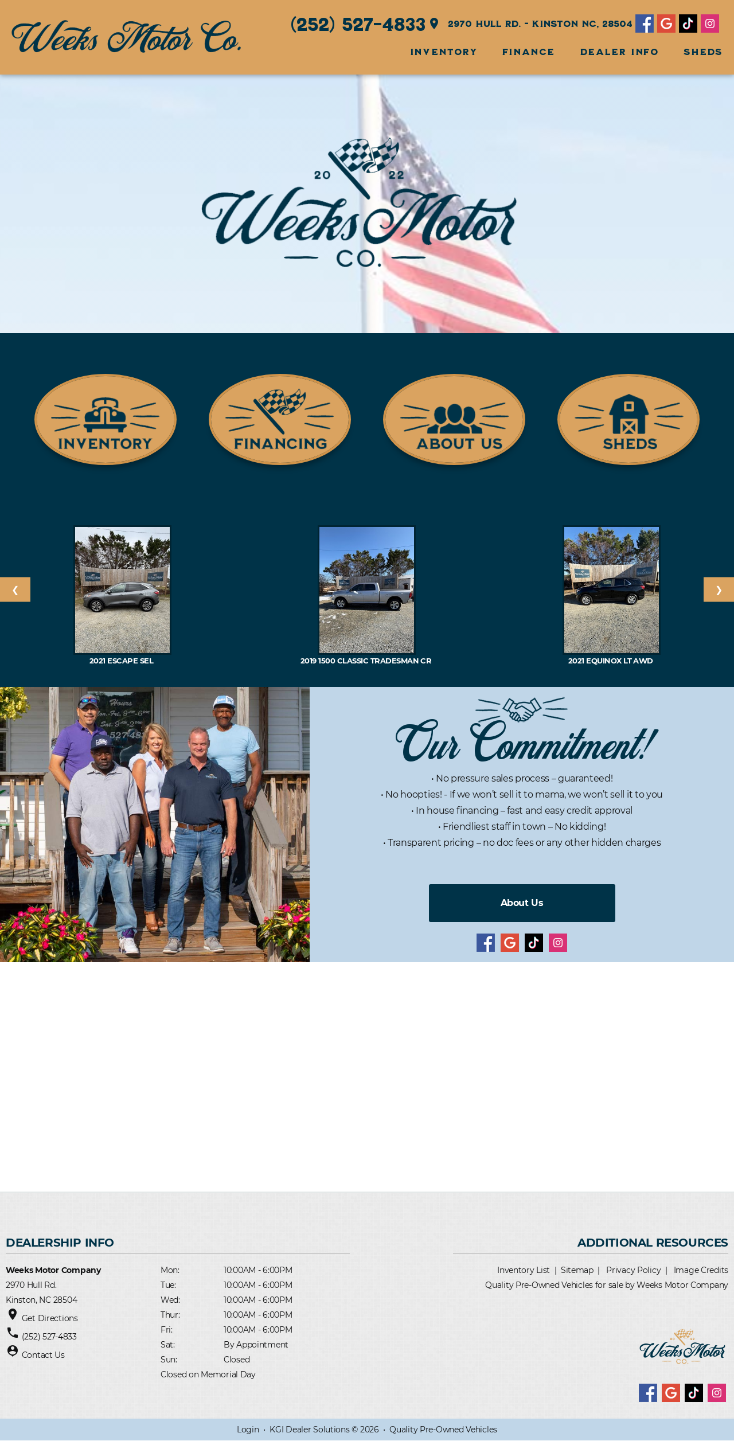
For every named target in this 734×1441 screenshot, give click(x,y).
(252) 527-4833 (358, 23)
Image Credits (701, 1270)
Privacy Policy (633, 1270)
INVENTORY (443, 51)
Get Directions (50, 1318)
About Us (522, 902)
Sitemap (577, 1270)
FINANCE (528, 51)
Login (248, 1429)
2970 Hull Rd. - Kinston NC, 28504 (530, 23)
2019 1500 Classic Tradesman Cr (367, 660)
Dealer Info (619, 51)
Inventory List (523, 1270)
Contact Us (43, 1355)
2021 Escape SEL (122, 660)
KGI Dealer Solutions (309, 1429)
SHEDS (703, 51)
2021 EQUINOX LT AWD (611, 660)
